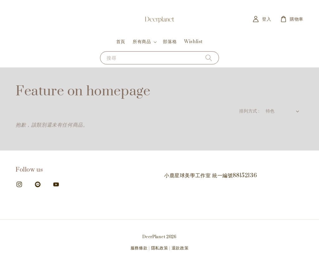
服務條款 (139, 248)
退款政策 (180, 248)
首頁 (120, 42)
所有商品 (142, 42)
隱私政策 (159, 248)
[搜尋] (209, 58)
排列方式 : (249, 111)
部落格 (170, 42)
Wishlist (193, 42)
